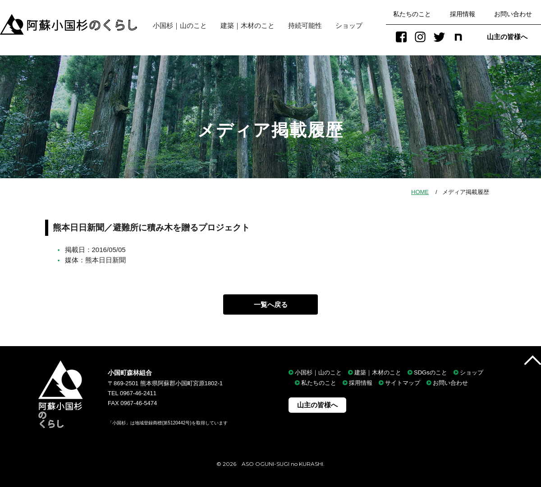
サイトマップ (402, 383)
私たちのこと (412, 14)
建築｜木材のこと (247, 25)
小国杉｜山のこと (176, 25)
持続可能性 (305, 25)
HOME (420, 192)
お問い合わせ (513, 14)
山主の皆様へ (507, 37)
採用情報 (462, 14)
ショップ (348, 25)
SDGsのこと (430, 372)
